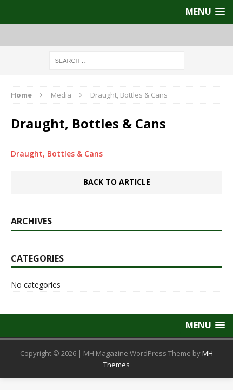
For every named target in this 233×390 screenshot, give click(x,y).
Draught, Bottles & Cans (57, 153)
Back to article (116, 182)
